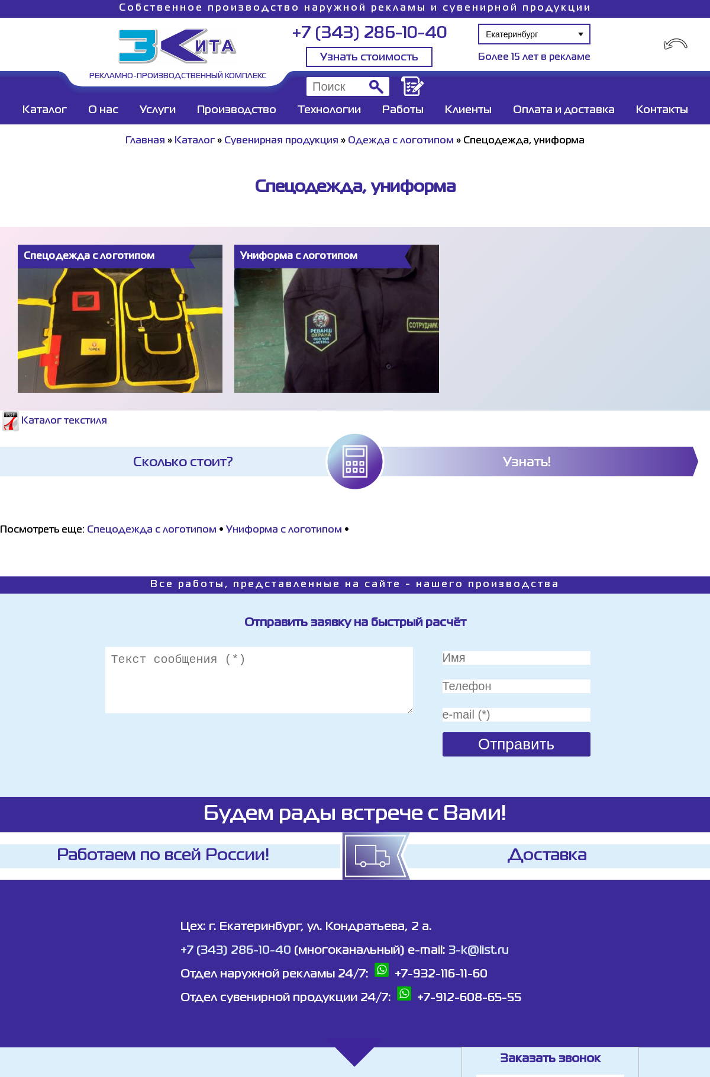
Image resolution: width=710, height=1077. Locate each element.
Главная (145, 141)
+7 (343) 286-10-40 (369, 33)
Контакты (662, 110)
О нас (103, 110)
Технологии (329, 110)
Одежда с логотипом (401, 141)
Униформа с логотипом (284, 530)
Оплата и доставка (564, 110)
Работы (403, 110)
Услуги (158, 110)
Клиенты (468, 110)
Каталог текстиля (53, 421)
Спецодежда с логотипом (152, 530)
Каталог (44, 110)
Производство (236, 110)
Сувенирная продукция (281, 141)
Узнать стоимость (369, 57)
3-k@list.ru (478, 950)
